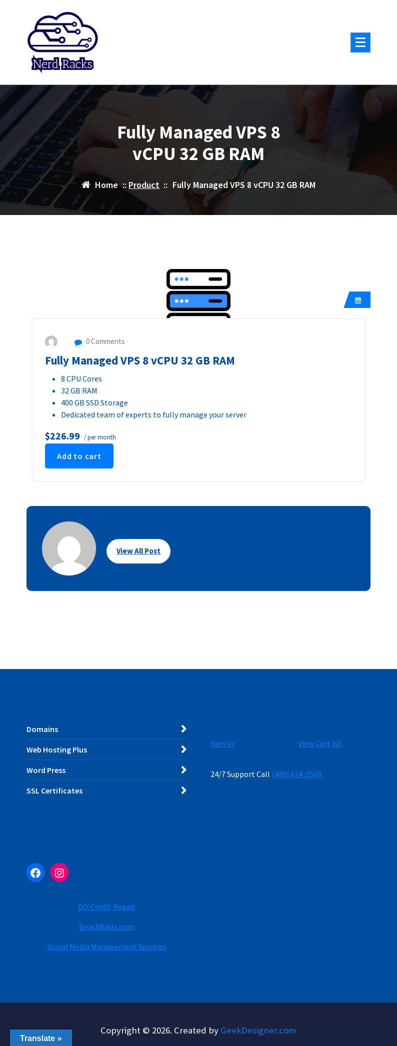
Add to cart (79, 456)
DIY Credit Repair (107, 907)
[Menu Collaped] (360, 42)
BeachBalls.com (106, 927)
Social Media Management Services (107, 947)
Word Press (46, 770)
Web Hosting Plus (56, 749)
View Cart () (320, 743)
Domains (42, 729)
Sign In (222, 743)
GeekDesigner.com (258, 1030)
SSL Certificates (54, 791)
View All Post (138, 551)
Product (144, 184)
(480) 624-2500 (297, 774)
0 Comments (99, 341)
